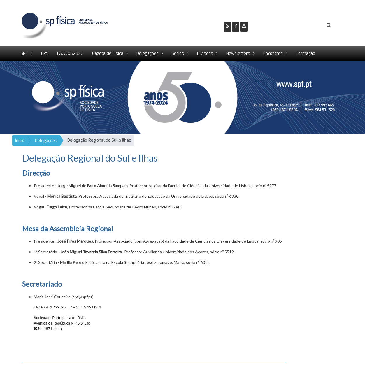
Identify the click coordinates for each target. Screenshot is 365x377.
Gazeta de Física (107, 53)
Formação (305, 53)
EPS (44, 53)
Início (19, 140)
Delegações (147, 53)
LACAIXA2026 (70, 53)
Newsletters (238, 53)
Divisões (205, 53)
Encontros (273, 53)
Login (305, 25)
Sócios (178, 53)
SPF (24, 53)
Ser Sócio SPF (271, 25)
